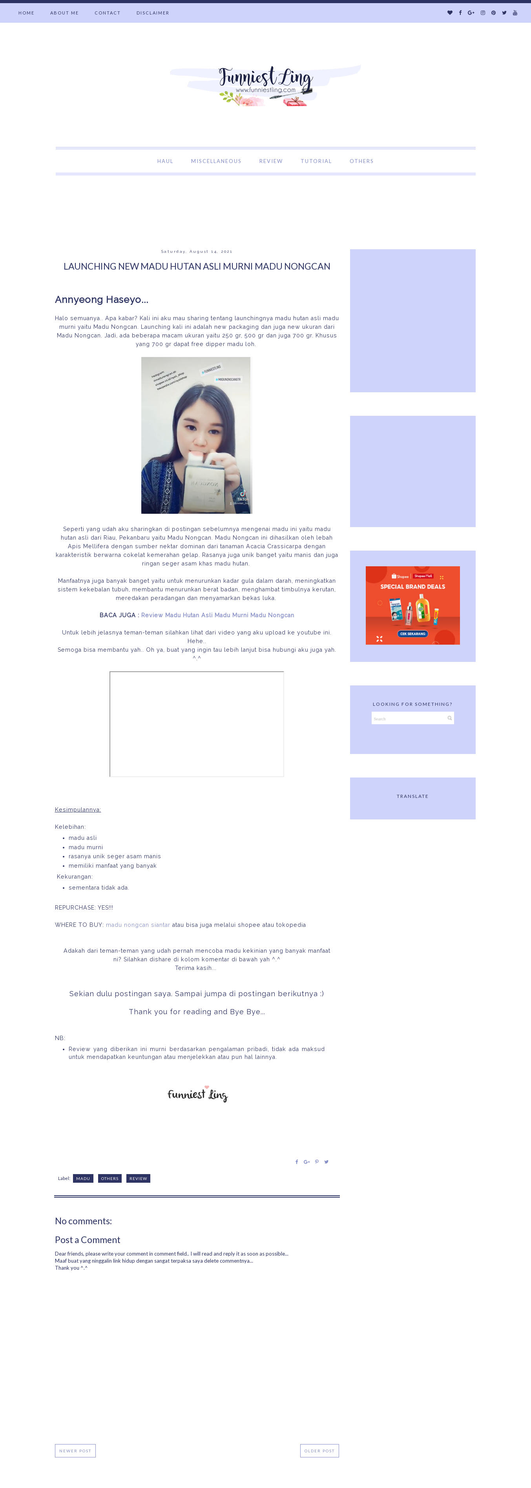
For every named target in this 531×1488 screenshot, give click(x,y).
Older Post (320, 1450)
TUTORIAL (316, 161)
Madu (83, 1178)
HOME (26, 12)
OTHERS (362, 161)
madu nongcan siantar (138, 925)
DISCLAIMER (153, 12)
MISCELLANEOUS (216, 161)
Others (110, 1178)
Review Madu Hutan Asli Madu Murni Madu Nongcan (217, 615)
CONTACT (108, 12)
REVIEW (271, 161)
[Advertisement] (143, 192)
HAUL (165, 161)
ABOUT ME (64, 12)
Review (138, 1178)
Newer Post (75, 1450)
